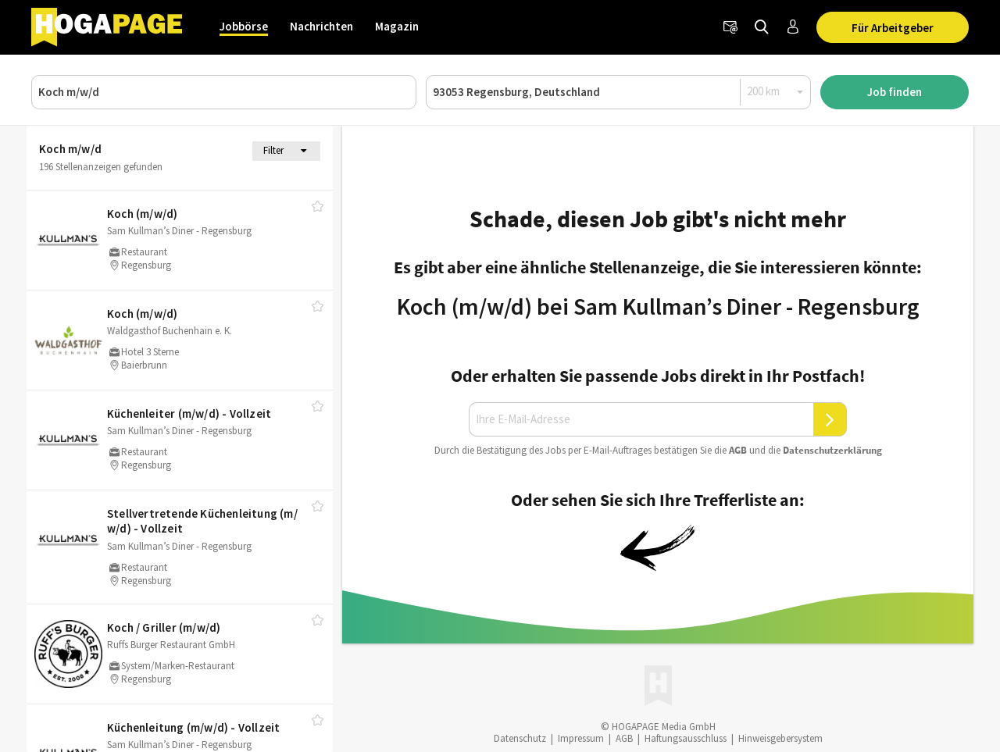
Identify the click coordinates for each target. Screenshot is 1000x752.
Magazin (397, 26)
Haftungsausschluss (686, 738)
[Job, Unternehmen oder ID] (223, 92)
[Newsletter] (730, 27)
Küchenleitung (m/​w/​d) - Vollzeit (193, 727)
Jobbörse (244, 26)
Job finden (894, 91)
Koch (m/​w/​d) (142, 213)
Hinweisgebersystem (780, 738)
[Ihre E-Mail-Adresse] (641, 419)
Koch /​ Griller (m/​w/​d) (163, 627)
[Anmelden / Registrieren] (793, 27)
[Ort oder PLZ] (618, 92)
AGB (738, 450)
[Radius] (776, 91)
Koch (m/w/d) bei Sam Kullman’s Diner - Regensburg (658, 306)
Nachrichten (321, 26)
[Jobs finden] (761, 27)
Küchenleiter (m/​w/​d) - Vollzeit (189, 413)
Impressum (581, 738)
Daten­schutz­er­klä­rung (832, 450)
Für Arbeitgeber (893, 27)
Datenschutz (520, 738)
